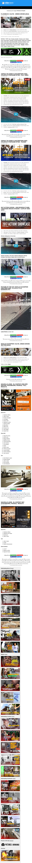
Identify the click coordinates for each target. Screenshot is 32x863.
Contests (8, 494)
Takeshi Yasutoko (20, 232)
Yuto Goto (5, 232)
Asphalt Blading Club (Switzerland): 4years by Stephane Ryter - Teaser (14, 141)
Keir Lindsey (15, 43)
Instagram (20, 60)
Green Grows (13, 29)
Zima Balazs (7, 66)
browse (11, 840)
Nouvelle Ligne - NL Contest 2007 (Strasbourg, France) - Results (12, 502)
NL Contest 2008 (20, 493)
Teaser (5, 46)
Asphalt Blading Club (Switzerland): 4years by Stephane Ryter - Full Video (14, 74)
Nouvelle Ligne (6, 493)
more (12, 568)
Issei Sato (21, 282)
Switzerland (15, 134)
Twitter (19, 62)
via (12, 331)
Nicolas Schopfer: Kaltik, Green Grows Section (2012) (15, 344)
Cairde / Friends (10, 46)
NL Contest (13, 493)
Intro (10, 38)
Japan (4, 280)
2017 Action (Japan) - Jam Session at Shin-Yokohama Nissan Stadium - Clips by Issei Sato (15, 209)
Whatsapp (14, 60)
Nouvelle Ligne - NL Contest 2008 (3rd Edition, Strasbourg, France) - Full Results (14, 385)
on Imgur (6, 331)
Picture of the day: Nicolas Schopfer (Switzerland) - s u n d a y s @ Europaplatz (14, 288)
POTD (27, 339)
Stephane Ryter (11, 127)
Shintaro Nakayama (16, 280)
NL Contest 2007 (20, 559)
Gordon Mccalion (17, 40)
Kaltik (4, 29)
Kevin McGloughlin (13, 31)
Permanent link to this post (16, 70)
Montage (11, 40)
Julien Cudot (7, 496)
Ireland (15, 64)
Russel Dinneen (9, 44)
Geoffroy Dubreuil (20, 124)
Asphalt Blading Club (7, 134)
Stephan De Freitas (10, 562)
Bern (14, 339)
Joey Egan (12, 67)
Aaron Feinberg (18, 32)
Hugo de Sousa (21, 497)
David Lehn (14, 497)
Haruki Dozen (15, 282)
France (23, 494)
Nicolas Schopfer (24, 31)
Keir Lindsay (8, 32)
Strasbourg (18, 494)
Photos (23, 339)
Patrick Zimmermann (23, 563)
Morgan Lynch (9, 34)
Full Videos (24, 69)
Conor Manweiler (15, 34)
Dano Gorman (12, 32)
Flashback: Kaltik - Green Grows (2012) (15, 14)
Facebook (14, 62)
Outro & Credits (16, 44)
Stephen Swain (27, 66)
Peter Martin (6, 40)
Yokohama (26, 282)
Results (13, 494)
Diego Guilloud (23, 496)
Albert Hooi (23, 32)
